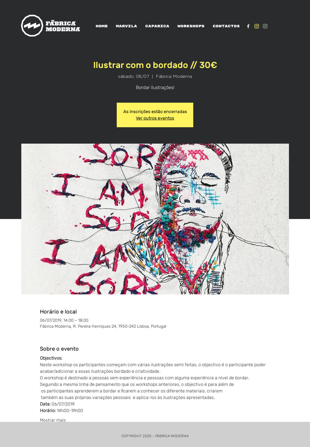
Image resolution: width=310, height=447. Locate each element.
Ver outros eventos (155, 118)
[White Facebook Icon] (248, 26)
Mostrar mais (53, 420)
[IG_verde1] (265, 26)
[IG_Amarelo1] (256, 26)
